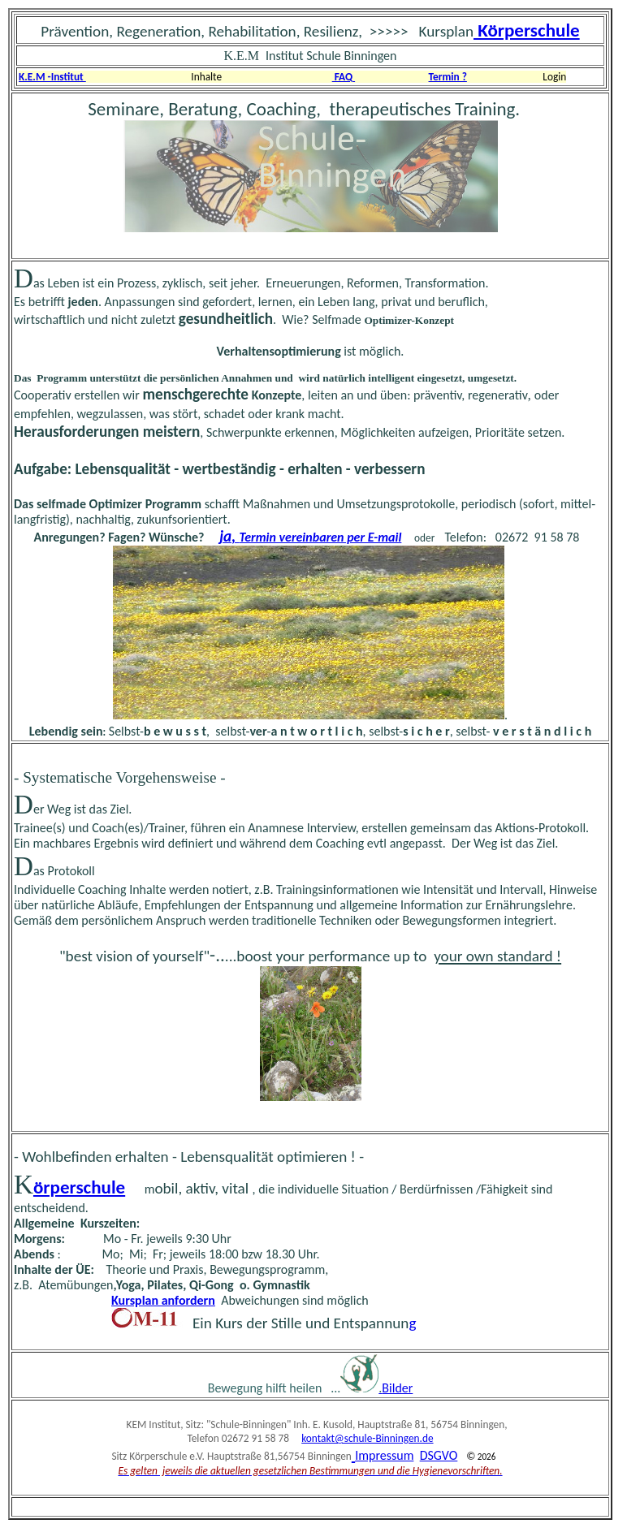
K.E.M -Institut (52, 77)
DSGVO (439, 1455)
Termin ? (448, 77)
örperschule (79, 1187)
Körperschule (526, 30)
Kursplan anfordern (163, 1300)
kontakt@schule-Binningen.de (367, 1438)
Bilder (397, 1388)
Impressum (384, 1455)
